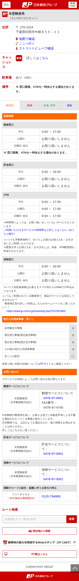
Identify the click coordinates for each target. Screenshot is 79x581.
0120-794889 (51, 496)
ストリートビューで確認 (36, 48)
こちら (43, 58)
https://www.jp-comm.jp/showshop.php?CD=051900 (36, 311)
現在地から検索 (41, 531)
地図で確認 (27, 39)
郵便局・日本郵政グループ (39, 5)
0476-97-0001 (53, 398)
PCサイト (45, 363)
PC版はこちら (39, 554)
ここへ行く (27, 43)
